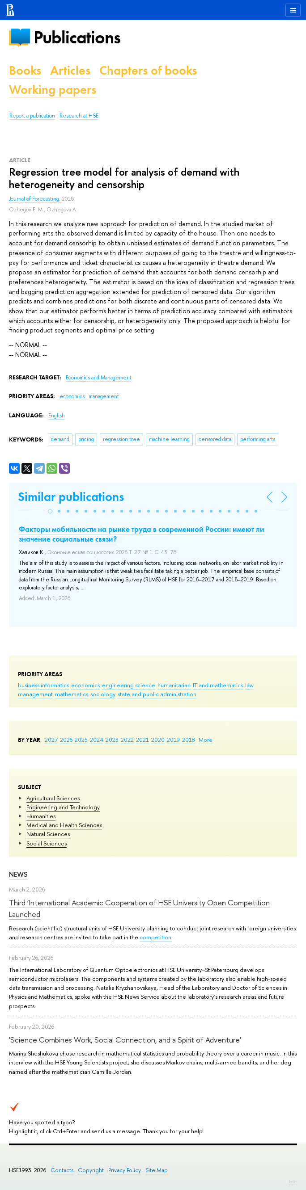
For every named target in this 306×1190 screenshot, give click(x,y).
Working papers (52, 89)
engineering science (128, 685)
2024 (96, 740)
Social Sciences (46, 843)
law (249, 685)
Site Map (156, 1170)
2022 (127, 740)
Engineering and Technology (63, 807)
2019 (173, 740)
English (56, 415)
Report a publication (32, 115)
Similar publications (71, 497)
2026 (66, 740)
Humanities (40, 816)
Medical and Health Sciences (64, 825)
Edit (293, 1181)
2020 (158, 740)
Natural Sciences (48, 834)
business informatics (43, 685)
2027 (51, 740)
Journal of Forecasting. (35, 198)
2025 (81, 740)
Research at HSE (79, 115)
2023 (112, 740)
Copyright (91, 1170)
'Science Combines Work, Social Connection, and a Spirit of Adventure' (125, 1039)
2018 (188, 740)
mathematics (71, 694)
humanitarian (174, 685)
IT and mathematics (218, 685)
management (35, 694)
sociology (102, 694)
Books (25, 70)
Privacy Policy (124, 1170)
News (18, 874)
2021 (142, 740)
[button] (50, 511)
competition (155, 937)
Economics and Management (99, 377)
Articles (70, 70)
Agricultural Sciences (53, 798)
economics (85, 685)
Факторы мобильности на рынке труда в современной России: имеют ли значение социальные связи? (141, 534)
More (205, 740)
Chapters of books (148, 70)
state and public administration (157, 694)
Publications (77, 37)
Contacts (62, 1170)
